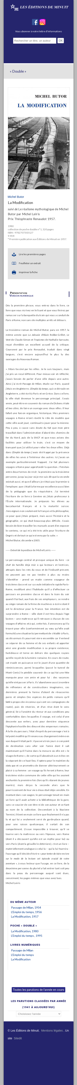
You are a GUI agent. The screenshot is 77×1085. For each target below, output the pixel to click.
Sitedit (18, 1038)
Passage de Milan (22, 950)
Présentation (18, 292)
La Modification (21, 959)
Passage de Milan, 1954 (26, 907)
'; (38, 1014)
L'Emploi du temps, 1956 (26, 912)
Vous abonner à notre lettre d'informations (38, 31)
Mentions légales (52, 1030)
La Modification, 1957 (24, 916)
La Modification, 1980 (24, 931)
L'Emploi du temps (22, 955)
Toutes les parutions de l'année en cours (38, 989)
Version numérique (21, 295)
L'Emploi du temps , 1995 (26, 935)
